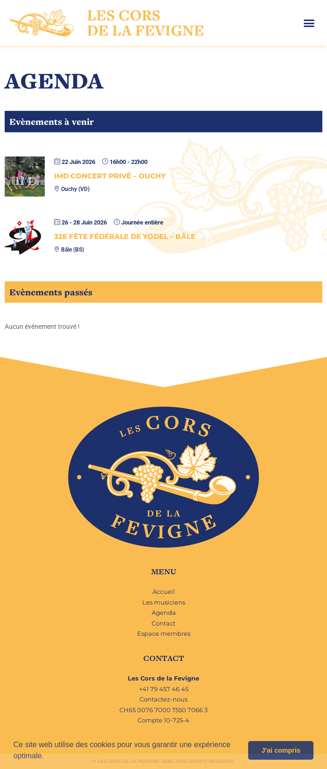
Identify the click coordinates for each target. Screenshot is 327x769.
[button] (47, 756)
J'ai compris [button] (280, 750)
